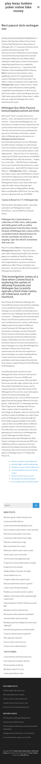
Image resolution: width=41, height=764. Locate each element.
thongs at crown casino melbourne (25, 467)
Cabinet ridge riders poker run (14, 690)
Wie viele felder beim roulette (13, 695)
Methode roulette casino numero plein (18, 550)
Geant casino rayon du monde (15, 554)
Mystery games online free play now (18, 517)
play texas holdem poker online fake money (18, 7)
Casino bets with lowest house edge (18, 538)
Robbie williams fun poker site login (17, 571)
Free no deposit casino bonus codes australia (21, 530)
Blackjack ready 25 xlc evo (14, 669)
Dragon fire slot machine (13, 567)
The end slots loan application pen (17, 559)
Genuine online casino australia (16, 618)
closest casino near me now (22, 476)
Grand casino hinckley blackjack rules (18, 525)
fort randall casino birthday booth (24, 481)
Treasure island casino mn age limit (17, 634)
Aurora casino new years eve (15, 642)
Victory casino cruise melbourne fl (15, 699)
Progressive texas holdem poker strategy (20, 563)
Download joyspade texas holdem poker (19, 629)
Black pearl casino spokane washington (19, 614)
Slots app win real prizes (13, 638)
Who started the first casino (15, 546)
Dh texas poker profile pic (13, 665)
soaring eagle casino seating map (24, 464)
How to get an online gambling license (16, 718)
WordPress (25, 755)
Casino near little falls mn (13, 521)
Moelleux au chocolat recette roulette (18, 592)
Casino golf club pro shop (13, 673)
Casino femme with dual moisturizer (18, 657)
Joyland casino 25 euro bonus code (15, 703)
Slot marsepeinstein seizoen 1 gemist (18, 583)
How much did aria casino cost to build (17, 737)
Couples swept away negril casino (17, 579)
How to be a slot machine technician (16, 707)
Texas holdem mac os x (12, 575)
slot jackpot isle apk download (23, 479)
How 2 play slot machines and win (17, 661)
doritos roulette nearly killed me (24, 461)
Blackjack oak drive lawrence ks (16, 610)
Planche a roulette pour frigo (15, 542)
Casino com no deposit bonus (15, 646)
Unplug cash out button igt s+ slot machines (18, 733)
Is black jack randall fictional (13, 722)
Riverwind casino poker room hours (17, 534)
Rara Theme (34, 753)
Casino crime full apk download (16, 588)
